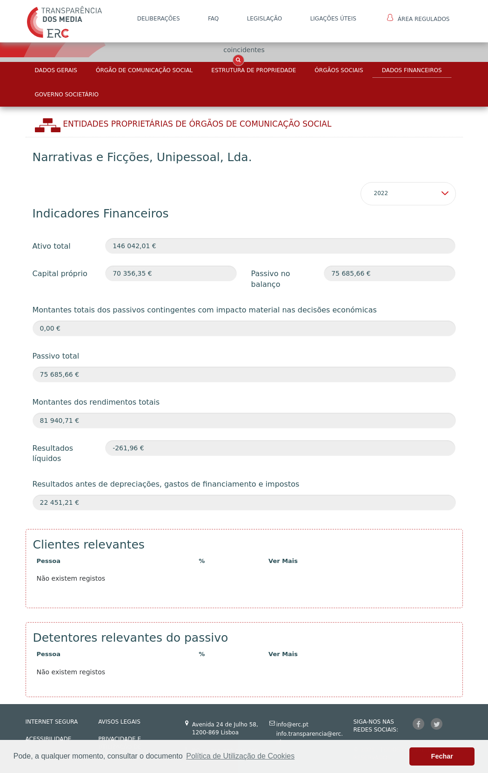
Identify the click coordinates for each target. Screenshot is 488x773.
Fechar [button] (442, 756)
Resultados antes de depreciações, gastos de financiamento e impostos (166, 484)
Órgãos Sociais (338, 70)
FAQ (213, 18)
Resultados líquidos (53, 453)
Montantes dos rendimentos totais (96, 402)
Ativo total (52, 246)
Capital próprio (60, 273)
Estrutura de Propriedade (253, 70)
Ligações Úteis (333, 18)
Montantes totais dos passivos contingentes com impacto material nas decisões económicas (205, 309)
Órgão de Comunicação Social (144, 70)
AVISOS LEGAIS (119, 722)
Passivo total (56, 356)
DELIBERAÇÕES (158, 18)
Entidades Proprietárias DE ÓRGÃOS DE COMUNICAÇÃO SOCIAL (197, 124)
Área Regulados (418, 18)
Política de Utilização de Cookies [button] (240, 756)
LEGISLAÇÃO (264, 18)
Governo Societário (67, 94)
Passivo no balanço (270, 279)
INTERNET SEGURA (52, 722)
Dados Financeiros (412, 70)
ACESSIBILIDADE (49, 739)
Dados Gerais (56, 70)
